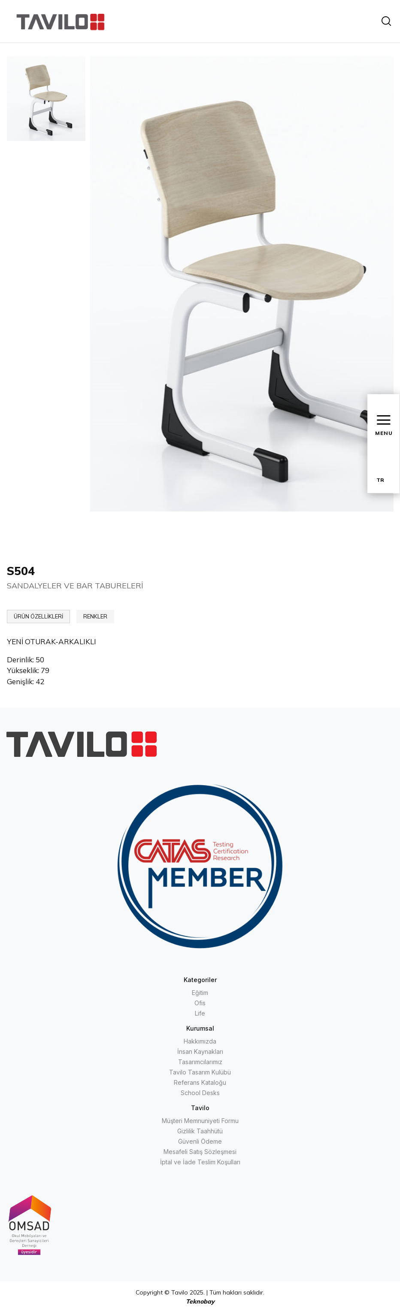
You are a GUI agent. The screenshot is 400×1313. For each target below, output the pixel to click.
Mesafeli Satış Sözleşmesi (200, 1151)
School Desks (200, 1092)
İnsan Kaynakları (200, 1051)
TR (380, 480)
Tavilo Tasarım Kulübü (200, 1072)
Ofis (200, 1003)
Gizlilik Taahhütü (200, 1131)
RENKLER (95, 616)
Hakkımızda (200, 1041)
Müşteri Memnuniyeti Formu (200, 1120)
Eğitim (200, 992)
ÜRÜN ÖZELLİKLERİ (38, 616)
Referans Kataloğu (200, 1082)
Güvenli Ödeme (200, 1141)
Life (200, 1013)
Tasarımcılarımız (200, 1061)
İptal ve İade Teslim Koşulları (200, 1162)
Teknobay (200, 1301)
